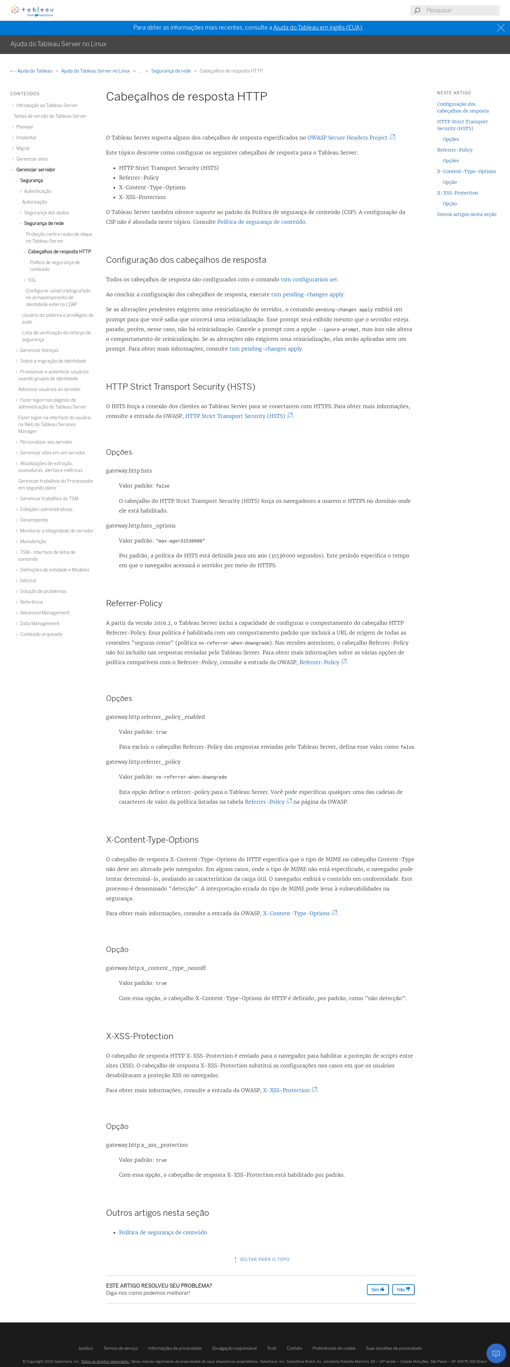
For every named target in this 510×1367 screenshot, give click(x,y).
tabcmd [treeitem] (27, 580)
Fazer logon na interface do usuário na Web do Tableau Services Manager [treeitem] (54, 424)
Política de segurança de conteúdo (261, 222)
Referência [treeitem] (30, 602)
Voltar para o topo (261, 1259)
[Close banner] (501, 28)
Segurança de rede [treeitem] (43, 223)
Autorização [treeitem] (34, 202)
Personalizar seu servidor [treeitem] (45, 442)
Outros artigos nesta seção (466, 214)
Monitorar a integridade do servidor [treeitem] (56, 531)
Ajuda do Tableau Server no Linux (96, 71)
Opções (451, 139)
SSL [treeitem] (31, 280)
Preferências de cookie (334, 1348)
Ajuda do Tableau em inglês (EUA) (317, 27)
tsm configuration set (309, 279)
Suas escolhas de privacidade (394, 1348)
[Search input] (463, 10)
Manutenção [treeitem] (32, 541)
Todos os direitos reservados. (105, 1361)
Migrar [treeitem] (22, 148)
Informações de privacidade (175, 1348)
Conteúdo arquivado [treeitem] (40, 634)
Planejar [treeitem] (24, 127)
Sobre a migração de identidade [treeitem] (52, 361)
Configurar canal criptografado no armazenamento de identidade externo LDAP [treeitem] (58, 297)
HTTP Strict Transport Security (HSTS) (237, 416)
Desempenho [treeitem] (33, 520)
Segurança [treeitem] (30, 180)
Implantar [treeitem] (25, 138)
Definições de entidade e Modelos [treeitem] (53, 570)
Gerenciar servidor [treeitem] (34, 170)
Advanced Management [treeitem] (44, 613)
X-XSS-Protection (289, 1090)
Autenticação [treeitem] (36, 191)
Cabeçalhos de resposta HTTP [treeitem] (58, 252)
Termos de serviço (120, 1348)
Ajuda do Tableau (31, 71)
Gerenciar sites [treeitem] (31, 159)
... (141, 71)
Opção (450, 182)
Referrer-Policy (322, 662)
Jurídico (85, 1348)
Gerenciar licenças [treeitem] (38, 350)
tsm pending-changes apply (307, 294)
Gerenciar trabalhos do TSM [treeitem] (48, 499)
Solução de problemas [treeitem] (42, 591)
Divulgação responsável (234, 1348)
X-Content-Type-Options (299, 913)
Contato (294, 1348)
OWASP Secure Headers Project (350, 137)
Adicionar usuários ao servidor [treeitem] (49, 389)
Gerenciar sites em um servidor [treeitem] (52, 453)
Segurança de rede (171, 71)
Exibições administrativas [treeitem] (45, 509)
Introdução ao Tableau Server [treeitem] (46, 105)
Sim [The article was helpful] (377, 1289)
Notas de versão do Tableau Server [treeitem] (50, 116)
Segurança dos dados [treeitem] (45, 213)
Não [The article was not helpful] (403, 1289)
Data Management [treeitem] (38, 623)
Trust (271, 1348)
